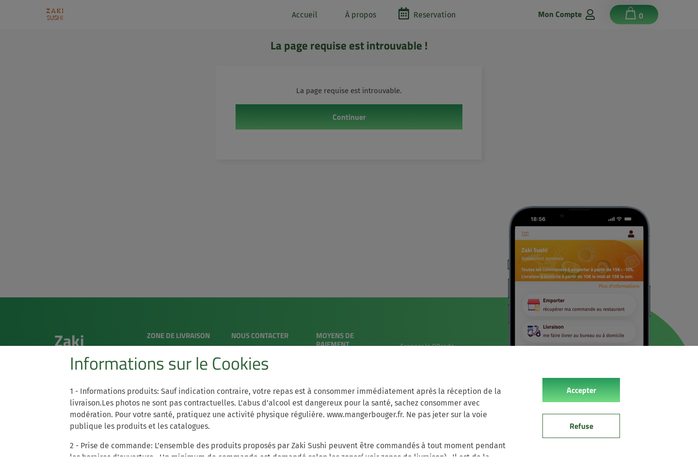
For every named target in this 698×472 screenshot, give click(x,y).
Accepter (581, 390)
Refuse (581, 426)
